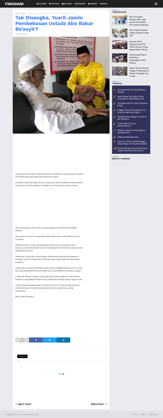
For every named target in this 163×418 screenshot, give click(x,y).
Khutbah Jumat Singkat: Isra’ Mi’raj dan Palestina (131, 117)
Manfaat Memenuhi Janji (127, 137)
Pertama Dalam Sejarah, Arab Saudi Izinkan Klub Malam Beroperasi (132, 149)
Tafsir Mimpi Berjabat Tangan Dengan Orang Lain (138, 32)
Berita (23, 13)
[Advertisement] (97, 174)
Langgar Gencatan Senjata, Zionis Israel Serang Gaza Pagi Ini (131, 111)
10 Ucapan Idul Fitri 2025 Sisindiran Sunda (132, 104)
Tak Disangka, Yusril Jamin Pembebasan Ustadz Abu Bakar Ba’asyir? (54, 23)
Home (17, 13)
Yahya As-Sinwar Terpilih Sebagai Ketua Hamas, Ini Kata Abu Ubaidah (132, 142)
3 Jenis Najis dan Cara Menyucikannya (126, 124)
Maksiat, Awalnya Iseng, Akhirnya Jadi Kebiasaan (131, 131)
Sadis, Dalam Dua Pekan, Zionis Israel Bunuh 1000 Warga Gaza (130, 97)
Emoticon (22, 356)
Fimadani (14, 4)
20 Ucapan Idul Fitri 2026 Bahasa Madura (131, 90)
